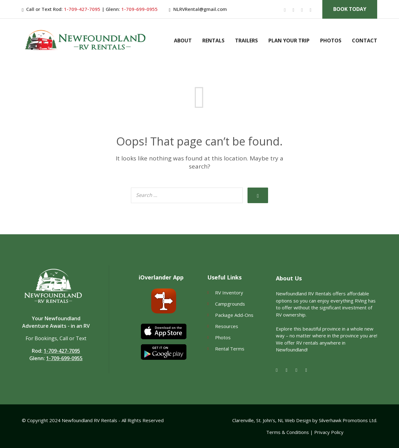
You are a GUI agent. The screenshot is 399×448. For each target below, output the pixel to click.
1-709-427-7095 (82, 9)
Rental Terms (229, 349)
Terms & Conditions (287, 432)
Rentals (213, 40)
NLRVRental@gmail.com (200, 9)
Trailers (246, 40)
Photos (330, 40)
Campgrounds (230, 304)
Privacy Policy (329, 432)
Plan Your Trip (289, 40)
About (183, 40)
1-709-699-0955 (139, 9)
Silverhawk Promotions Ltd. (348, 420)
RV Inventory (229, 292)
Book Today (349, 9)
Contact (364, 40)
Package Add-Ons (234, 315)
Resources (226, 326)
